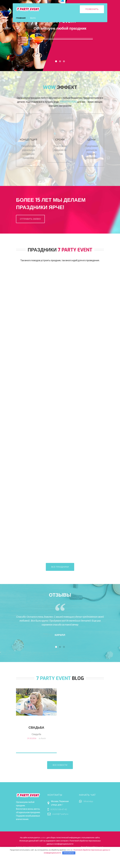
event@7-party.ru (60, 814)
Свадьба (36, 727)
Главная (21, 18)
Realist (43, 738)
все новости (60, 765)
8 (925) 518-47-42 (59, 809)
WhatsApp (88, 801)
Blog (33, 18)
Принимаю (69, 853)
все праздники (60, 567)
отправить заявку (30, 219)
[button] (56, 647)
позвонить (92, 9)
